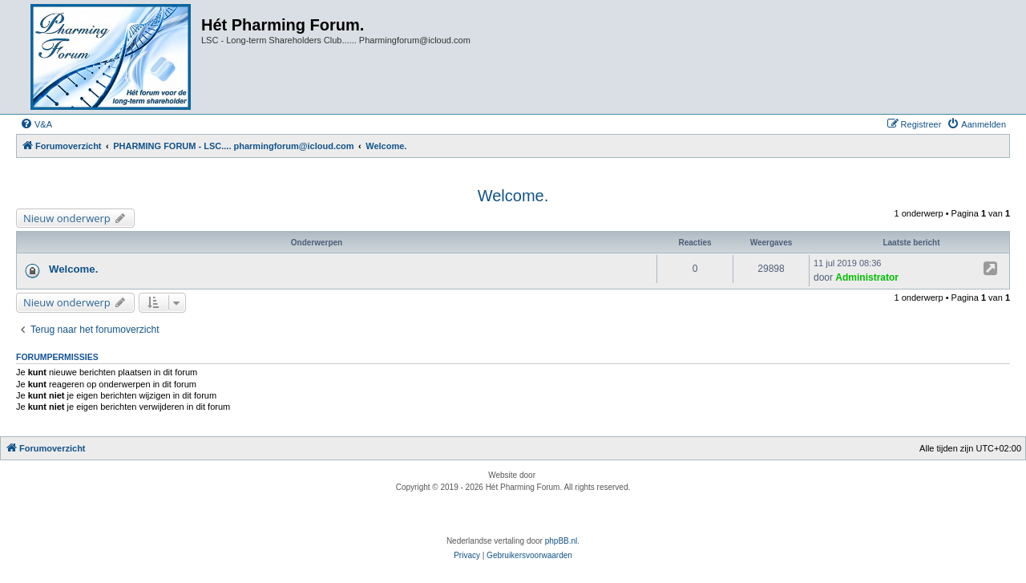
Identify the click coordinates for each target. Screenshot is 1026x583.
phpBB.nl (561, 540)
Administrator (867, 277)
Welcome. (513, 195)
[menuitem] (36, 124)
